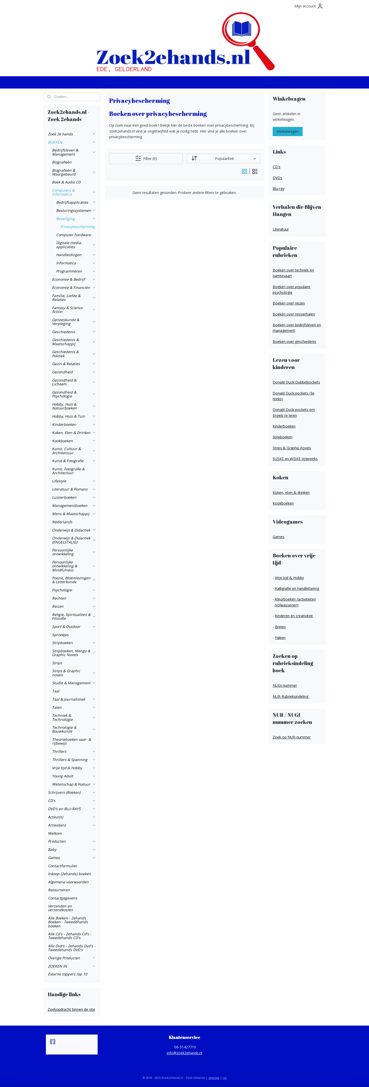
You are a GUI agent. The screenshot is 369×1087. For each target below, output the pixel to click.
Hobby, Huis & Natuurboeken (74, 406)
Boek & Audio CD (66, 182)
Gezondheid (74, 371)
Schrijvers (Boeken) (72, 792)
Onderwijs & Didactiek (74, 530)
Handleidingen (76, 254)
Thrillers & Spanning (74, 759)
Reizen (74, 606)
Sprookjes (60, 634)
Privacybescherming (77, 226)
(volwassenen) (287, 605)
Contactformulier (62, 865)
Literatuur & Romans (74, 489)
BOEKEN (72, 142)
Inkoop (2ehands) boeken (69, 873)
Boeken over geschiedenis (294, 341)
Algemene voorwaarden (68, 881)
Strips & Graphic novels (74, 672)
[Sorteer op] (223, 158)
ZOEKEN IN (72, 966)
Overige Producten (72, 957)
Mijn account (308, 6)
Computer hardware (73, 234)
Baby (72, 849)
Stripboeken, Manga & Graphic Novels (74, 652)
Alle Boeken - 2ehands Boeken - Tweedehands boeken (68, 922)
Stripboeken (74, 642)
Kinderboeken (74, 424)
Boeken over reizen (289, 303)
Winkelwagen (288, 131)
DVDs (277, 177)
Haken (280, 637)
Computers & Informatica (74, 192)
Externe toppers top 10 (67, 974)
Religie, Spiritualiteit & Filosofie (74, 616)
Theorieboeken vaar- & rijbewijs (71, 741)
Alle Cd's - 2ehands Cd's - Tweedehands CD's (69, 935)
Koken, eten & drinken (291, 492)
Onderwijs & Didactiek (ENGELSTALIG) (74, 540)
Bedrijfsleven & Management (74, 152)
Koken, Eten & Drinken (74, 432)
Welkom (54, 833)
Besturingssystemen (76, 210)
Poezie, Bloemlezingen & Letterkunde (74, 579)
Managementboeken (74, 505)
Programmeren (76, 271)
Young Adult (74, 776)
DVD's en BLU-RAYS (72, 808)
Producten (72, 841)
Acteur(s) (72, 816)
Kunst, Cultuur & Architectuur (74, 450)
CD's (72, 800)
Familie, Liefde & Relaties (74, 297)
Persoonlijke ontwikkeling (74, 552)
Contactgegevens (62, 898)
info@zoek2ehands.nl (184, 1052)
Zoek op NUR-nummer (292, 737)
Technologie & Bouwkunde (74, 729)
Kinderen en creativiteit (294, 615)
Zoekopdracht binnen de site (71, 1009)
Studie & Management (74, 682)
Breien (280, 626)
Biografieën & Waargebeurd (74, 172)
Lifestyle (74, 481)
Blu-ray (278, 188)
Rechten (74, 598)
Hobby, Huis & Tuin (74, 416)
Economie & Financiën (74, 287)
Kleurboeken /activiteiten (295, 599)
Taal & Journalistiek (74, 699)
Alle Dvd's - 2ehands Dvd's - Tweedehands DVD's (71, 947)
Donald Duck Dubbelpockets (296, 382)
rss (225, 1078)
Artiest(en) (72, 825)
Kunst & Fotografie (74, 460)
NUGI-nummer (285, 685)
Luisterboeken (74, 497)
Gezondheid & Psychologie (74, 394)
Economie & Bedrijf (74, 279)
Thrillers (74, 751)
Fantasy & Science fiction (74, 309)
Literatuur (281, 229)
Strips (57, 662)
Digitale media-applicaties (76, 244)
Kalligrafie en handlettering (297, 588)
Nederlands (62, 521)
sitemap (213, 1078)
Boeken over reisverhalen (294, 314)
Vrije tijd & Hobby (74, 767)
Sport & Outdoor (74, 626)
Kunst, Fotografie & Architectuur (68, 470)
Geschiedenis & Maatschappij (74, 341)
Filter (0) (146, 158)
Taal (55, 691)
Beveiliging (76, 218)
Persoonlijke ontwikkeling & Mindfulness (74, 566)
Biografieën (61, 162)
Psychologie (74, 590)
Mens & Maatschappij (74, 513)
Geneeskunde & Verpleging (74, 321)
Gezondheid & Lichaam (74, 382)
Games (72, 857)
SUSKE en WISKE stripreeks (295, 458)
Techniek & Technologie (74, 717)
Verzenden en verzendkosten (60, 908)
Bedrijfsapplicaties (76, 202)
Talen (74, 707)
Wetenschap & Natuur (74, 784)
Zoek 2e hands (72, 134)
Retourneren (59, 889)
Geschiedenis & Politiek (74, 353)
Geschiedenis (74, 331)
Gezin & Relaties (74, 363)
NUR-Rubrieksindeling (291, 696)
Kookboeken (74, 440)
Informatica (76, 262)
